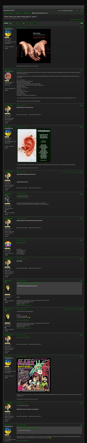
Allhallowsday (8, 105)
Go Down (6, 23)
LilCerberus (8, 193)
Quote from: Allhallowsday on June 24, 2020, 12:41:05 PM (30, 283)
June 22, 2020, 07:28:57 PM (21, 27)
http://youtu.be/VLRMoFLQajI (23, 440)
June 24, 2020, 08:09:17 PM (21, 193)
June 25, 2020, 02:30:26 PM (21, 258)
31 (18, 23)
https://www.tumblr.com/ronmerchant (24, 305)
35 (28, 23)
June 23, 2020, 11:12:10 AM (21, 70)
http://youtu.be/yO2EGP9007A (23, 320)
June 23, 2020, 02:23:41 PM (21, 105)
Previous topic (73, 19)
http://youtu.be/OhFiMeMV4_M (23, 337)
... (16, 23)
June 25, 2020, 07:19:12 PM (21, 280)
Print (82, 23)
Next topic (80, 19)
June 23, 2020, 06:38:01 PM (21, 126)
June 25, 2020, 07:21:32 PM (21, 309)
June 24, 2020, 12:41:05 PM (21, 172)
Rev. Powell (8, 27)
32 (21, 23)
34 (26, 23)
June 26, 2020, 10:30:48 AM (21, 356)
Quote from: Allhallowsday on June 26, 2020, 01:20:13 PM (30, 427)
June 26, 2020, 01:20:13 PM (21, 403)
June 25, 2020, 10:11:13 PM (21, 334)
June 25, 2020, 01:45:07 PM (21, 240)
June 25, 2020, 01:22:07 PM (21, 218)
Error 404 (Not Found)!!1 (22, 242)
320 (32, 23)
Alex (6, 240)
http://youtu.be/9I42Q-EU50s (23, 197)
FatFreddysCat (9, 70)
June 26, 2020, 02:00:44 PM (21, 424)
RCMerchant (8, 280)
